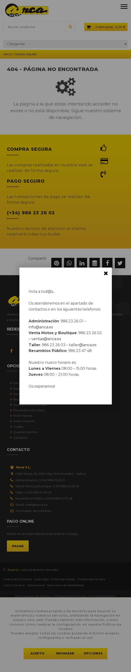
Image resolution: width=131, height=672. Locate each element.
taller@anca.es (82, 345)
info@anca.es (41, 327)
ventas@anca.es (46, 339)
